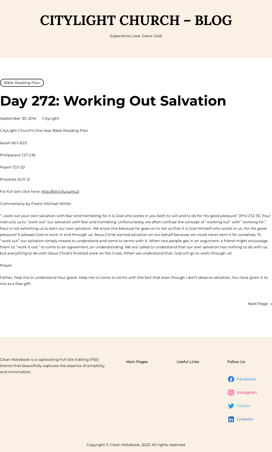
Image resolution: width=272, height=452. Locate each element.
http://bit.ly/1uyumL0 (60, 191)
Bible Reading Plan (22, 83)
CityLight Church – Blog (136, 20)
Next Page (260, 304)
